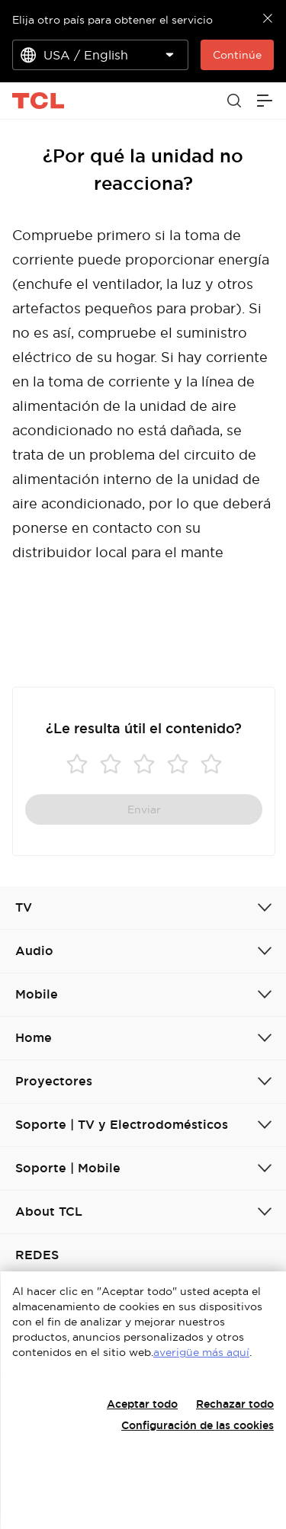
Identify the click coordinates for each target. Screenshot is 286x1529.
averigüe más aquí (201, 1352)
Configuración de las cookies (197, 1425)
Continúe (237, 55)
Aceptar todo (142, 1404)
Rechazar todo (235, 1404)
